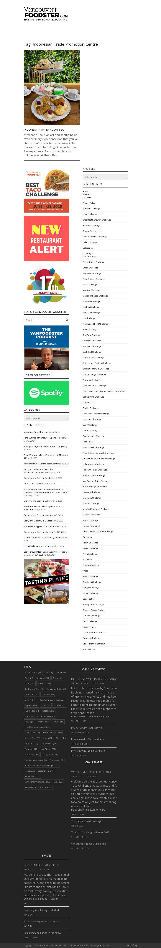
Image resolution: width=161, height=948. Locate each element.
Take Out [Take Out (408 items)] (31, 754)
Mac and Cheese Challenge (95, 295)
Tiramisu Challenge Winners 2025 (90, 832)
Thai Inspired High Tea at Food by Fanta (42, 537)
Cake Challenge (90, 242)
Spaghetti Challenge (92, 346)
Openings (87, 537)
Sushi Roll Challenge (92, 352)
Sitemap (86, 194)
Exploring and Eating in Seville (37, 478)
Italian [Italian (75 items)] (29, 721)
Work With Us (89, 649)
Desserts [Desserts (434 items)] (48, 694)
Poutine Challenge (91, 565)
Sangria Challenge (91, 587)
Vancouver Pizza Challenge (86, 821)
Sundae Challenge (91, 615)
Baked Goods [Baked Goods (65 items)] (33, 672)
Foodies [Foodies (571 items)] (60, 705)
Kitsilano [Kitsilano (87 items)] (43, 721)
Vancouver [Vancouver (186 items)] (57, 760)
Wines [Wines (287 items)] (30, 787)
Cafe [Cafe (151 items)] (29, 683)
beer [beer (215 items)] (61, 672)
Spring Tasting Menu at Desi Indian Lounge (43, 446)
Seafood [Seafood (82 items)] (31, 749)
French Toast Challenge (93, 447)
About (85, 191)
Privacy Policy (89, 203)
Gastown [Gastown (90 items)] (48, 710)
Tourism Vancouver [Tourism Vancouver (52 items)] (36, 760)
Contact (86, 402)
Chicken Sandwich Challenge (96, 368)
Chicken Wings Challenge (94, 374)
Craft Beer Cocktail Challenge (96, 413)
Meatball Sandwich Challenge (96, 509)
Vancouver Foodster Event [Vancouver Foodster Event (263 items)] (39, 770)
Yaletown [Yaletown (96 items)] (45, 787)
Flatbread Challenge (92, 273)
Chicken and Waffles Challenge (97, 363)
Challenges (88, 253)
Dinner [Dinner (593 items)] (30, 699)
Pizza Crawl (88, 559)
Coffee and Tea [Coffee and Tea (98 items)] (34, 689)
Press (85, 570)
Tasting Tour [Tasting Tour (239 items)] (50, 754)
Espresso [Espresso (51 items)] (31, 705)
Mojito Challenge (90, 520)
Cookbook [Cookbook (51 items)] (31, 694)
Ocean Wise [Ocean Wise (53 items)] (32, 738)
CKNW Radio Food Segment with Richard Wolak (104, 391)
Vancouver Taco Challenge (36, 432)
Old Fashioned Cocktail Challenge (98, 531)
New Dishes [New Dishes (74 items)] (32, 732)
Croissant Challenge (92, 419)
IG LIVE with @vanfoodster (95, 486)
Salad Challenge (90, 576)
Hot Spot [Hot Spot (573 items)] (31, 716)
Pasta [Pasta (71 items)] (47, 738)
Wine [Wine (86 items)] (58, 781)
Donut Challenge (90, 430)
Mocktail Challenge (91, 514)
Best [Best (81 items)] (29, 678)
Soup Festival (89, 598)
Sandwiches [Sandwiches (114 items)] (49, 743)
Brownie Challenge (91, 225)
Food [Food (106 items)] (45, 705)
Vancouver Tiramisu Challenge (88, 843)
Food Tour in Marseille (34, 483)
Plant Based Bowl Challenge (95, 323)
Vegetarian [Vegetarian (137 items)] (32, 776)
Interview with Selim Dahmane (88, 750)
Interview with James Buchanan (95, 679)
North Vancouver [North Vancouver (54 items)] (52, 732)
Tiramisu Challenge (91, 638)
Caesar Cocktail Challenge (95, 236)
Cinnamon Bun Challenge (94, 385)
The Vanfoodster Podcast (94, 632)
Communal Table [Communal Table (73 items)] (56, 689)
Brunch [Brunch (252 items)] (58, 678)
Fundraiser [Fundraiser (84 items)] (32, 710)
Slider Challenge (90, 593)
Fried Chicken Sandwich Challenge (98, 453)
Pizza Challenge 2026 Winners (37, 546)
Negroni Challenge (91, 526)
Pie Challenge (89, 318)
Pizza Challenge (90, 554)
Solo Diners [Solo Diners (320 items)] (48, 749)
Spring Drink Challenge (93, 604)
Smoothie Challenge (92, 340)
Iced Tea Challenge (91, 290)
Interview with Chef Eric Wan (87, 728)
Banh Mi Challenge (91, 208)
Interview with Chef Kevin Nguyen (90, 716)
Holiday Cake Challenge (94, 464)
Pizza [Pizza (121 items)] (61, 738)
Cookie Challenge (91, 408)
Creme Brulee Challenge (94, 262)
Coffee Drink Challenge (93, 396)
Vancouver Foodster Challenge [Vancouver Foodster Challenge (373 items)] (41, 765)
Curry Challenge (90, 424)
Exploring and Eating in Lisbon (37, 500)
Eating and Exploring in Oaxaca (38, 520)
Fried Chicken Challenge (94, 279)
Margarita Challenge (92, 497)
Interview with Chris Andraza (87, 739)
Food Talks (88, 441)
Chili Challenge (89, 256)
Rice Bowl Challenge (92, 335)
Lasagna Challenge (91, 492)
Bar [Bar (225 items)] (49, 672)
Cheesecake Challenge (93, 357)
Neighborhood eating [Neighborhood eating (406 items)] (37, 727)
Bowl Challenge (90, 214)
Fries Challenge (90, 284)
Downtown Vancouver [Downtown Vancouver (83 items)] (52, 699)
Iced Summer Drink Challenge (96, 481)
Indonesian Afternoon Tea (44, 129)
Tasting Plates (89, 627)
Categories (88, 247)
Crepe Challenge (90, 267)
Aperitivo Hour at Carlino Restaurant (40, 463)
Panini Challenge (90, 542)
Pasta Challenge (90, 548)
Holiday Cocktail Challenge (95, 469)
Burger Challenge (91, 231)
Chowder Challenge (92, 380)
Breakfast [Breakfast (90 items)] (42, 678)
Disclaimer (87, 197)
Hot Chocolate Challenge (94, 475)
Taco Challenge (90, 621)
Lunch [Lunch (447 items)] (58, 721)
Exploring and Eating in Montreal (38, 532)
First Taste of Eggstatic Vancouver (39, 526)
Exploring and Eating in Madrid (37, 515)
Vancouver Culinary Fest (94, 643)
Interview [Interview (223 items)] (47, 716)
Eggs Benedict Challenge (94, 436)
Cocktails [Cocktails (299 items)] (44, 683)
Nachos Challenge (91, 307)
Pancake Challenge (91, 312)
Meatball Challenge (91, 301)
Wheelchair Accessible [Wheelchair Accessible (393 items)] (37, 781)
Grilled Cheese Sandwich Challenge (99, 458)
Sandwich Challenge (92, 582)
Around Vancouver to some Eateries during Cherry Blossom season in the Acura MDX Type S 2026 (46, 492)
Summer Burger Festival (94, 610)
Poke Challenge (90, 329)
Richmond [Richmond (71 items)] (31, 743)
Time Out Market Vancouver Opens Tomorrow (45, 437)
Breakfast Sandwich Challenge (97, 219)
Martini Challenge (91, 503)
